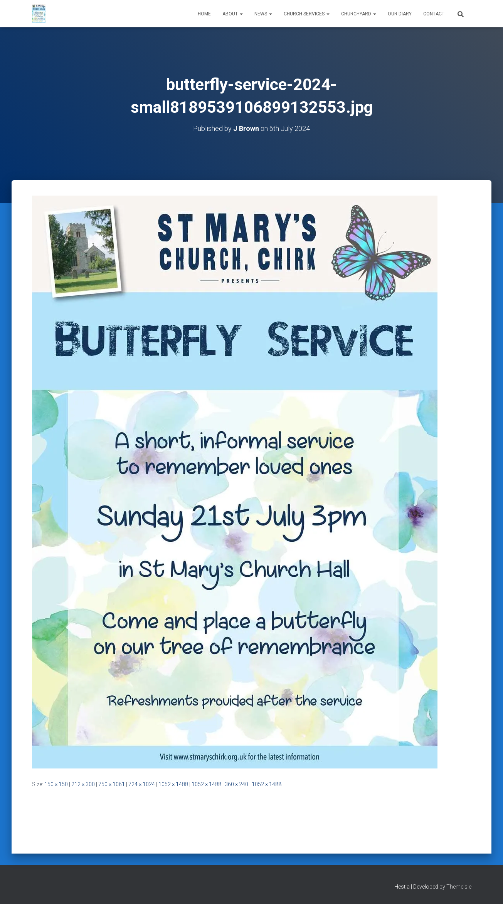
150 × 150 (56, 784)
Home (204, 14)
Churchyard (358, 14)
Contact (433, 14)
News (263, 14)
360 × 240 (236, 784)
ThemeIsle (458, 887)
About (232, 14)
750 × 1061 (111, 784)
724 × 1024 (141, 784)
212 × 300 (83, 784)
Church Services (307, 14)
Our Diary (400, 14)
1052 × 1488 (173, 784)
